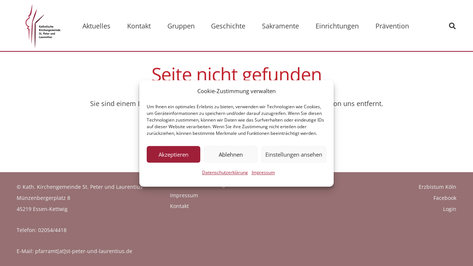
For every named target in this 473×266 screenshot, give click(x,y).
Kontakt (179, 205)
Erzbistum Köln (437, 186)
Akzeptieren (173, 158)
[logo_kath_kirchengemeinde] (41, 26)
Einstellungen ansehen (293, 158)
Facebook (444, 197)
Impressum (263, 176)
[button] (452, 26)
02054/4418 (52, 229)
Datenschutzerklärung (225, 176)
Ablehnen (231, 158)
